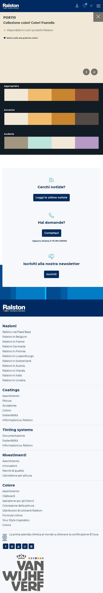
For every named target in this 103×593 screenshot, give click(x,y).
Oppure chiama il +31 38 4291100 (49, 241)
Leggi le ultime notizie (51, 197)
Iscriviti (51, 274)
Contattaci (51, 233)
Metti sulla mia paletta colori (22, 38)
